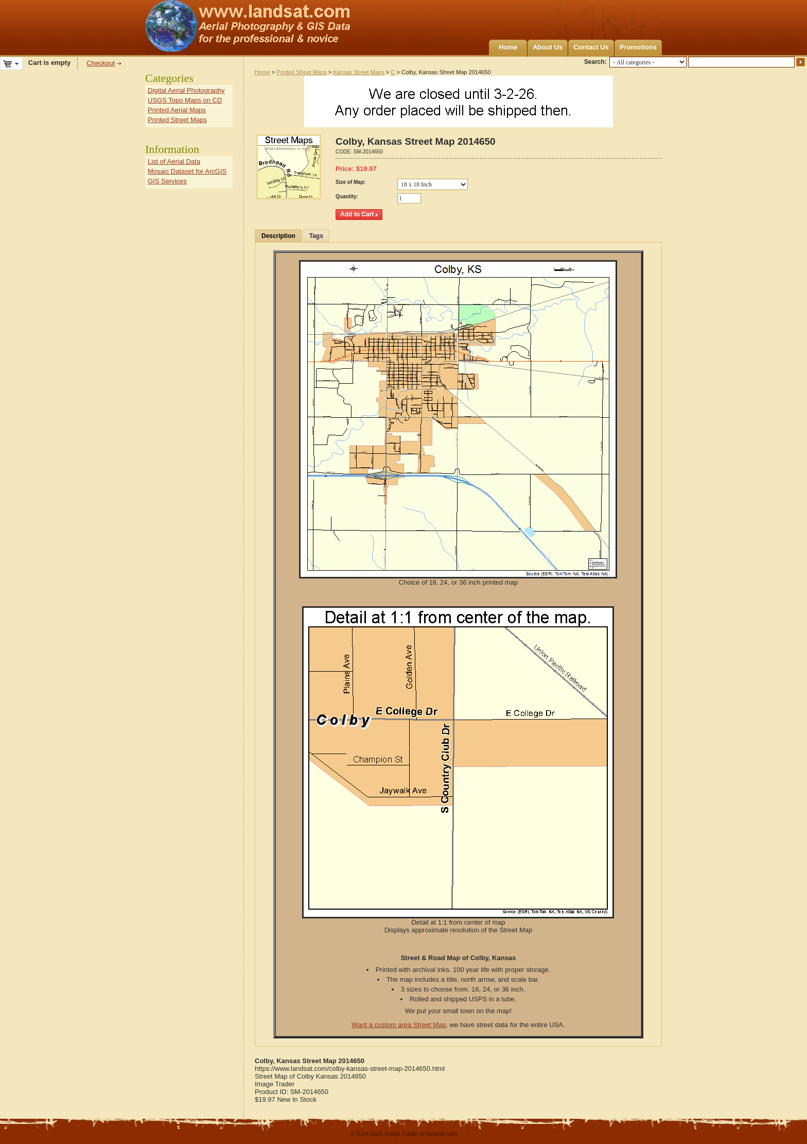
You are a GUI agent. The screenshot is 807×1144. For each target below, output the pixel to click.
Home (508, 47)
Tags (316, 236)
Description (278, 236)
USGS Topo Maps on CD (185, 100)
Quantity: (347, 196)
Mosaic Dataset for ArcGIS (187, 171)
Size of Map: (350, 182)
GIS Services (167, 181)
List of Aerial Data (174, 161)
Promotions (638, 47)
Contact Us (591, 47)
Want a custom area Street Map (399, 1025)
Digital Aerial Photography (186, 90)
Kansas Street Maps (358, 72)
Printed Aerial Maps (177, 110)
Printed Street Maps (301, 72)
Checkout (100, 63)
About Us (548, 47)
